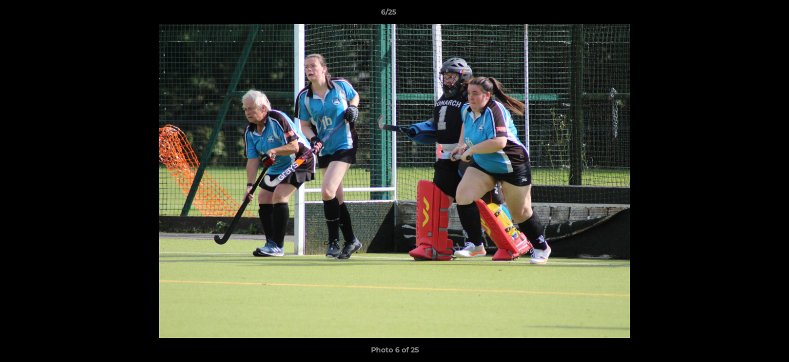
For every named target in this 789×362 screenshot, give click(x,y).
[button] (747, 14)
